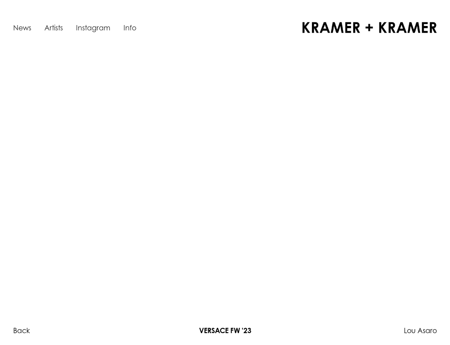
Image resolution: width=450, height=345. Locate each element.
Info (129, 27)
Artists (53, 27)
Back (21, 330)
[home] (369, 27)
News (22, 27)
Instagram (93, 27)
